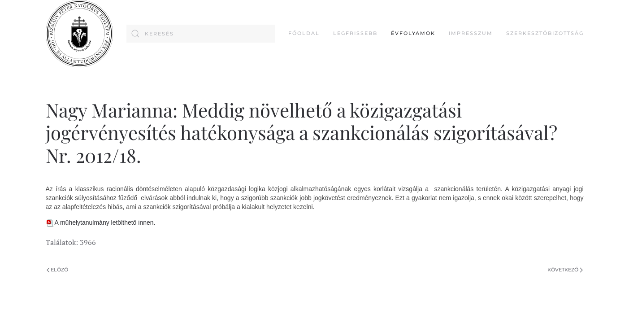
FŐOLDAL (304, 33)
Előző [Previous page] (58, 269)
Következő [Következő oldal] (565, 269)
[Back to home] (79, 33)
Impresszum (471, 33)
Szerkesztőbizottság (545, 33)
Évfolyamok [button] (413, 33)
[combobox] (200, 34)
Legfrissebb (355, 33)
